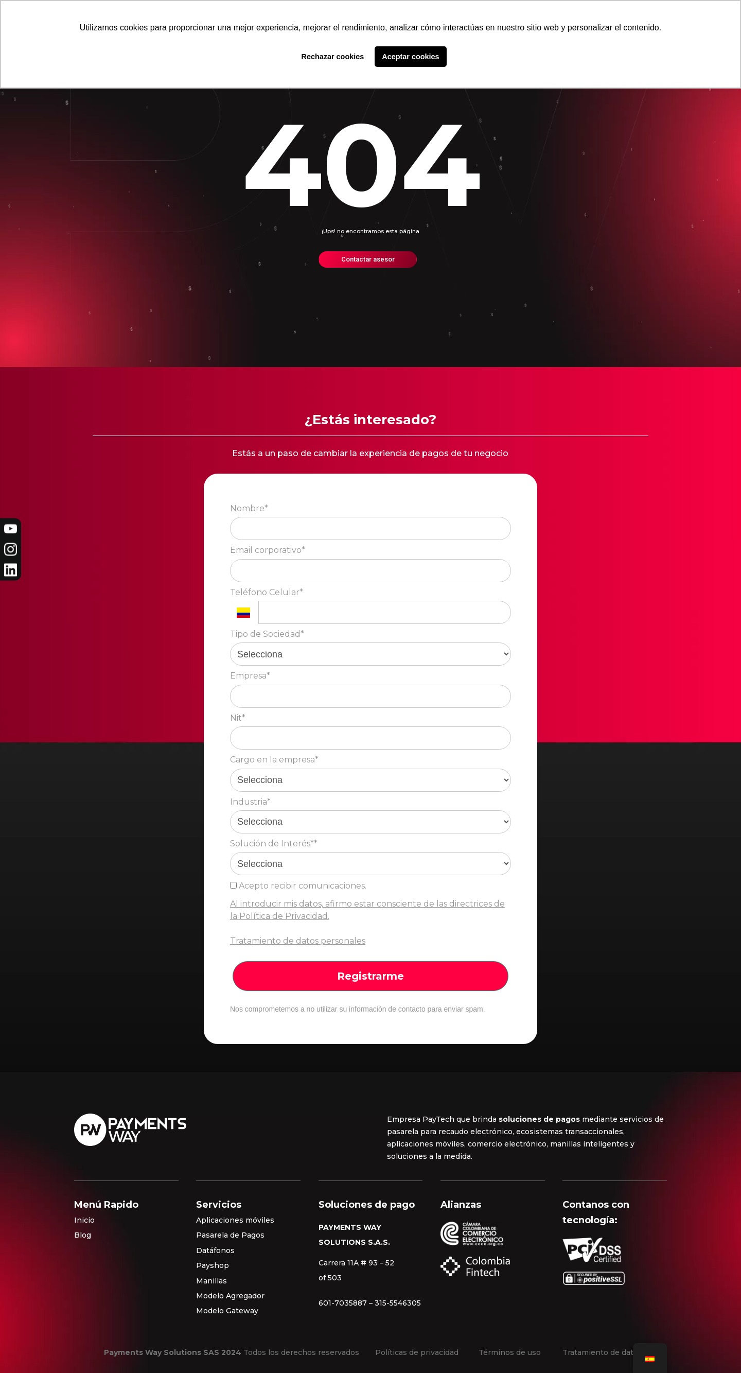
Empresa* (250, 676)
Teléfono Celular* (266, 592)
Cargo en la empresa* (274, 759)
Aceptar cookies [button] (410, 57)
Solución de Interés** (273, 843)
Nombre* (249, 508)
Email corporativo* (267, 550)
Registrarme (370, 976)
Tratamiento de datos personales (297, 941)
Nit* (237, 718)
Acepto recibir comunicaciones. (298, 886)
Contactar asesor (368, 259)
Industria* (250, 802)
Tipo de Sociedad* (267, 634)
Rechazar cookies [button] (333, 57)
